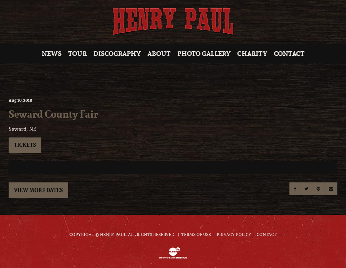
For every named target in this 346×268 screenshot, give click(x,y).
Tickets (25, 144)
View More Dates (38, 190)
